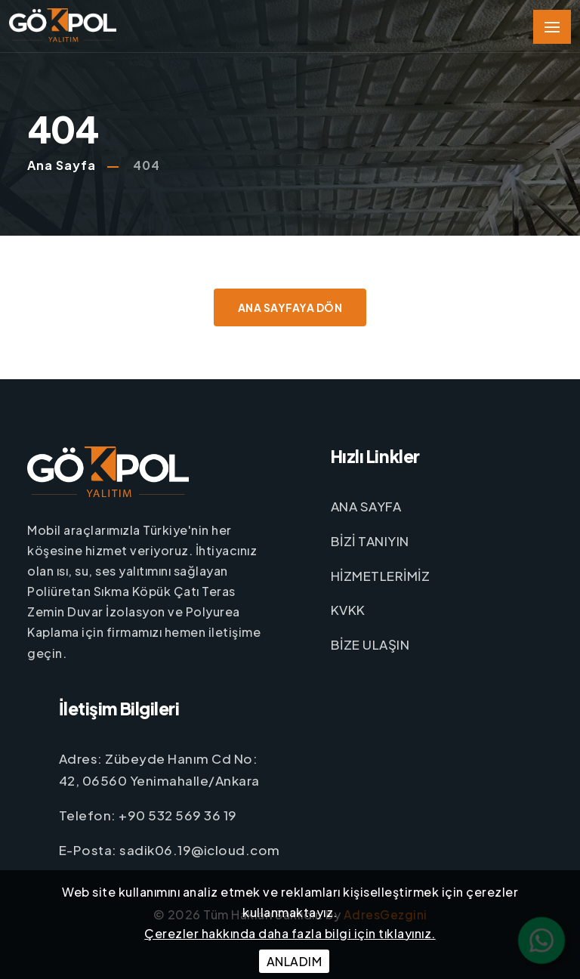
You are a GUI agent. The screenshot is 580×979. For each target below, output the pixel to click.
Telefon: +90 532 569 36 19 (148, 814)
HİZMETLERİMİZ (380, 575)
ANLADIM (294, 961)
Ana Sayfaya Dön (290, 307)
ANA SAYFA (366, 506)
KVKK (348, 609)
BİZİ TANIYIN (370, 541)
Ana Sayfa (61, 165)
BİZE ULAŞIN (370, 644)
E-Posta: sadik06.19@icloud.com (169, 849)
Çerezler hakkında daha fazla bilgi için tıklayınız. (290, 933)
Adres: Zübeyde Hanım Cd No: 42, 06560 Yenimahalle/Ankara (159, 768)
